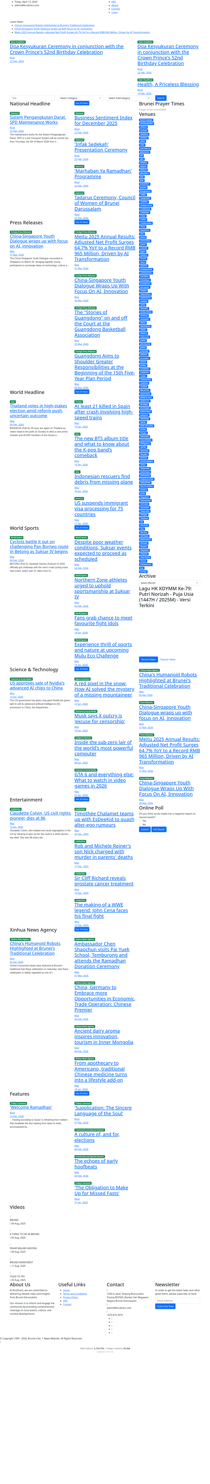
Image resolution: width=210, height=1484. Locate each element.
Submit (145, 829)
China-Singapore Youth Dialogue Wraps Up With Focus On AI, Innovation (101, 285)
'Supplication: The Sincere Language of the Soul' (103, 1110)
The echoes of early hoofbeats (96, 1164)
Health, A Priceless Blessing (168, 84)
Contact (115, 8)
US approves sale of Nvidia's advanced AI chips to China (37, 685)
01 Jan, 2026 (81, 795)
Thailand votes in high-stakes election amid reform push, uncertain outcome (38, 410)
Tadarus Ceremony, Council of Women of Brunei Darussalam (104, 203)
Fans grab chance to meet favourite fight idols (103, 620)
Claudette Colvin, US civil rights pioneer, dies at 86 (40, 815)
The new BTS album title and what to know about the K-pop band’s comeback (101, 446)
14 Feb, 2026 (17, 1116)
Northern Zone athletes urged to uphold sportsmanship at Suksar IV (102, 588)
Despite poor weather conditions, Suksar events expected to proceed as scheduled (103, 550)
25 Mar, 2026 (81, 344)
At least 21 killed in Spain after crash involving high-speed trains (103, 412)
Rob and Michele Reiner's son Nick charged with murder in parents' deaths (103, 851)
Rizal (12, 57)
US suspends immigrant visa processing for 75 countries (101, 508)
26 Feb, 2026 (81, 1019)
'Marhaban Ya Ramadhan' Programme (103, 173)
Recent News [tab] (148, 659)
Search (161, 98)
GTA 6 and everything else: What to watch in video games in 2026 (104, 780)
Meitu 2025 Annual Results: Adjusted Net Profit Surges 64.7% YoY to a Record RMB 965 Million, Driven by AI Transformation (82, 32)
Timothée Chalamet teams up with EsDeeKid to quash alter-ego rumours (104, 819)
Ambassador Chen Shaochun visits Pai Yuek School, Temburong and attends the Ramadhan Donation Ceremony (101, 955)
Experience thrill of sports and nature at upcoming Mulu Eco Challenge (103, 650)
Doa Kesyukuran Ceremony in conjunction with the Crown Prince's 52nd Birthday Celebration (67, 49)
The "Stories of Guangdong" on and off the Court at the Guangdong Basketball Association (100, 323)
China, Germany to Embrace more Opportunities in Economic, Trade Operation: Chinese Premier (104, 998)
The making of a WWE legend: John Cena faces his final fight (101, 910)
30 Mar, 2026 (81, 300)
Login (114, 12)
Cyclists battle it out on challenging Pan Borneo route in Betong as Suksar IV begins (39, 546)
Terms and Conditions (75, 1293)
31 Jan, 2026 (81, 1202)
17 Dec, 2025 (81, 866)
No (144, 824)
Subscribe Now (165, 1306)
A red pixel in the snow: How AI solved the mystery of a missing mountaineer (104, 689)
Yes (144, 820)
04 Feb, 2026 (81, 568)
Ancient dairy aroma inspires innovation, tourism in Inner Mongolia (103, 1036)
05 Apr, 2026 (16, 962)
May (12, 251)
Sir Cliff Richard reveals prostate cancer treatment (103, 881)
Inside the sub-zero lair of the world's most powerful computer (103, 748)
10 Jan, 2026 (81, 704)
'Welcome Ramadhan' (31, 1107)
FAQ (113, 1)
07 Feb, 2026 (81, 1122)
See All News (82, 103)
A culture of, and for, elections (97, 1137)
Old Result (159, 829)
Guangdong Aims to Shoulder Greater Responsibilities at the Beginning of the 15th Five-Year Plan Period (104, 367)
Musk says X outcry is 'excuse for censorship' (99, 718)
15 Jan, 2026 (81, 665)
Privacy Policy (70, 1297)
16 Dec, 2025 (81, 893)
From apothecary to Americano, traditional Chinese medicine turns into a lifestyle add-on (100, 1071)
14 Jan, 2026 (16, 697)
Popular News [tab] (168, 659)
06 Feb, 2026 (17, 424)
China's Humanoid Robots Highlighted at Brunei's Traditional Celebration (55, 25)
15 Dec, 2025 (81, 925)
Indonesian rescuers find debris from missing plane (103, 479)
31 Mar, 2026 (17, 255)
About (114, 5)
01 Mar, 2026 (81, 975)
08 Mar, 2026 (81, 387)
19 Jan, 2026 (81, 426)
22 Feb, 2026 (17, 61)
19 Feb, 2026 (144, 93)
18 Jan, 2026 (81, 491)
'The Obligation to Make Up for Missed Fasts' (101, 1190)
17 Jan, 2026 (81, 523)
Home (66, 1290)
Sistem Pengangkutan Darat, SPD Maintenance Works (38, 119)
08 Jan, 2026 (81, 762)
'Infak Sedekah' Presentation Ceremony (100, 147)
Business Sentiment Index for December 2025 (103, 120)
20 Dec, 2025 (81, 834)
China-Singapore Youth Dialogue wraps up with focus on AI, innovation (53, 28)
